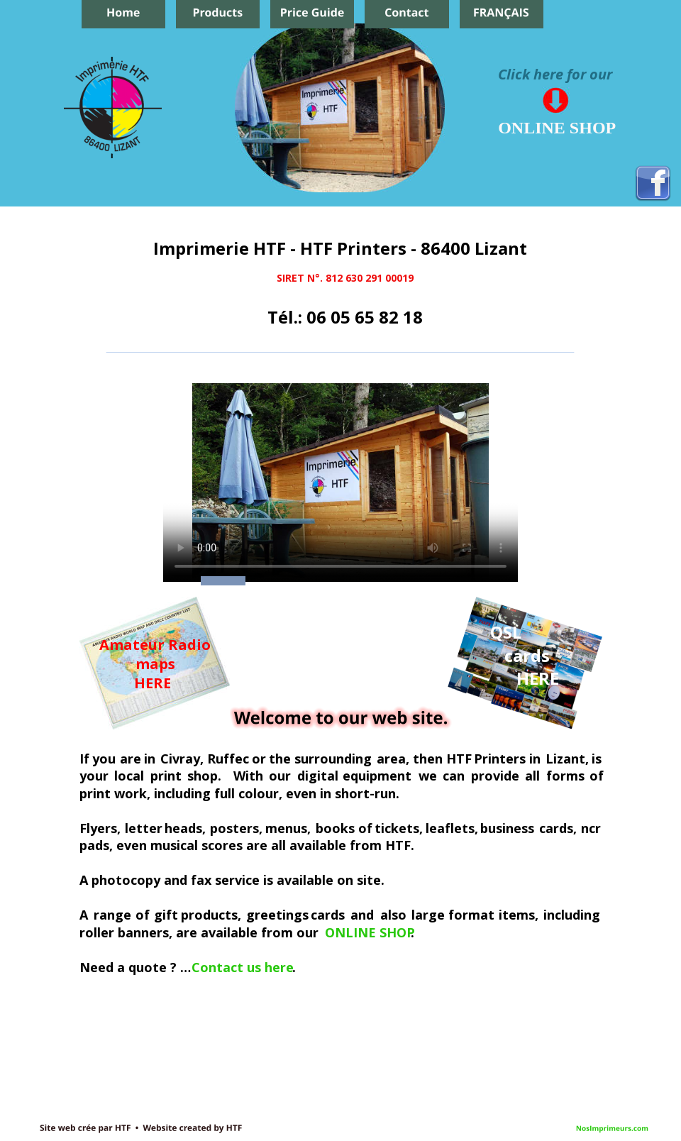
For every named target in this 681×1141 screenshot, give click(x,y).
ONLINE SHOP (370, 932)
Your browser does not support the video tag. (340, 482)
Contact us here (243, 967)
